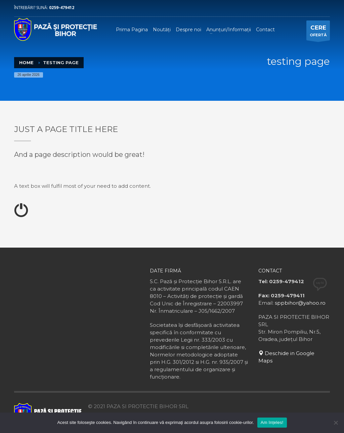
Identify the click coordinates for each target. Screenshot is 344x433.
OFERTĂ (318, 32)
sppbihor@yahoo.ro (300, 303)
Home (26, 62)
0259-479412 (61, 7)
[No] (335, 422)
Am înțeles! (272, 422)
